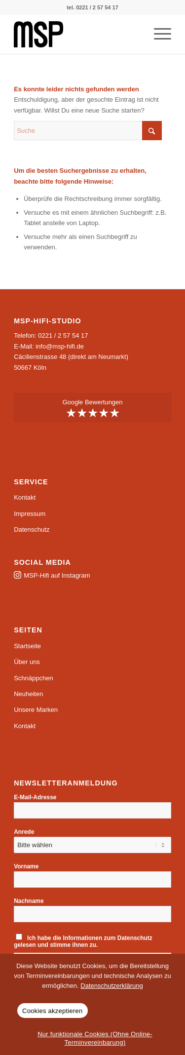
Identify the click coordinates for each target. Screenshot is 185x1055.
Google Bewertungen (92, 408)
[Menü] (157, 34)
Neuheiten (28, 694)
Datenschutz (31, 529)
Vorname (26, 866)
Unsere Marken (36, 709)
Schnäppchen (33, 678)
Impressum (29, 513)
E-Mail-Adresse (35, 797)
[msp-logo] (77, 34)
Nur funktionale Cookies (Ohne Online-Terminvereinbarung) (94, 1038)
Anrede (24, 831)
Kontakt (25, 497)
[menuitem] (157, 34)
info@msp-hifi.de (60, 346)
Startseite (27, 646)
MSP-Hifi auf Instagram (57, 575)
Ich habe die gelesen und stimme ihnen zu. (83, 941)
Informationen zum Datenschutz (107, 938)
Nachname (28, 901)
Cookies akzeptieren (52, 1011)
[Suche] (88, 130)
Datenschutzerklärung (111, 985)
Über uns (27, 661)
